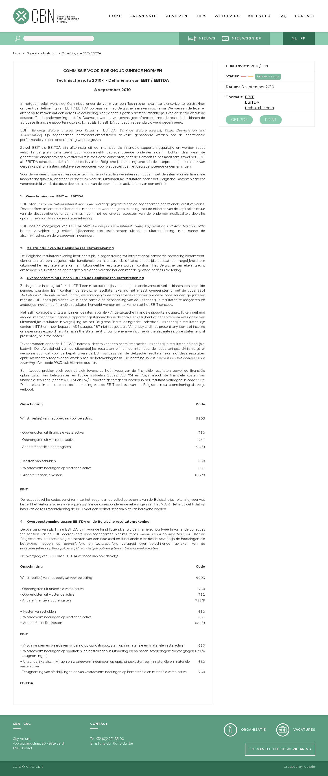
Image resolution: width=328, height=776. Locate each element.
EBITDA (252, 102)
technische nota (259, 108)
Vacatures (304, 730)
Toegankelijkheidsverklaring (280, 749)
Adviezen (177, 16)
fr (303, 38)
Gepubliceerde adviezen (42, 53)
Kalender (259, 16)
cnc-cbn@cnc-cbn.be (116, 743)
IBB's (201, 16)
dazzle (309, 767)
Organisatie (144, 16)
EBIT (249, 97)
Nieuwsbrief (246, 38)
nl (294, 38)
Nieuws (207, 38)
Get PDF (239, 120)
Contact (305, 16)
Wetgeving (227, 16)
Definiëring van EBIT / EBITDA (81, 53)
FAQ (283, 16)
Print (270, 120)
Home (115, 16)
